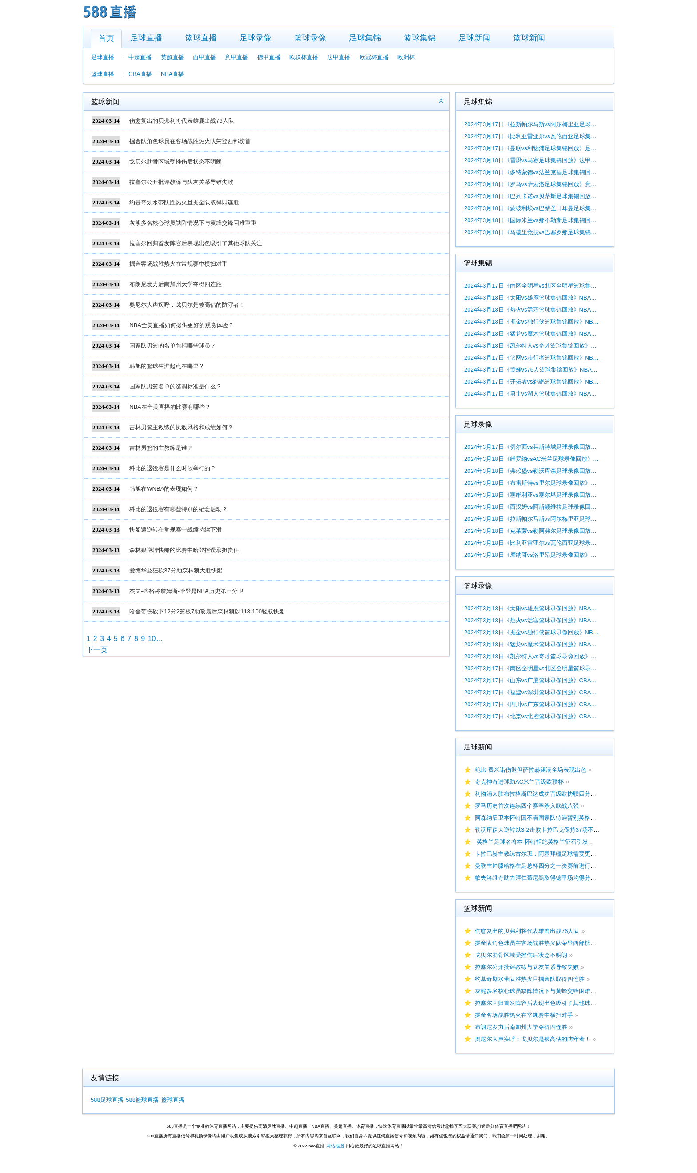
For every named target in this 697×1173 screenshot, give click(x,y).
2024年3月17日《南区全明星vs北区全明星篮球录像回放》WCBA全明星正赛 (531, 668)
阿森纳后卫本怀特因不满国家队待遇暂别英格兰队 (538, 817)
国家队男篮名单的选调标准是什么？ (175, 386)
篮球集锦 (420, 37)
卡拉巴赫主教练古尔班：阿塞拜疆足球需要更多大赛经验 (547, 853)
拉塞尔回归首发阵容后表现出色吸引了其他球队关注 (195, 243)
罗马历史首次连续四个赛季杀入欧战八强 (527, 805)
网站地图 (335, 1145)
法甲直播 (338, 57)
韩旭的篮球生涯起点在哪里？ (166, 366)
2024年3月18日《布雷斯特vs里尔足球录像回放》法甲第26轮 (531, 483)
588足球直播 (107, 1100)
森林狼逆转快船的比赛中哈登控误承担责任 (184, 550)
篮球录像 (310, 37)
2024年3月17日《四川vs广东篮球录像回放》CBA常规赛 (531, 704)
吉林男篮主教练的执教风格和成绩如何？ (181, 427)
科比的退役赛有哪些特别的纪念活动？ (178, 509)
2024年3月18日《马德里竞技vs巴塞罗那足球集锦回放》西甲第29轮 (531, 232)
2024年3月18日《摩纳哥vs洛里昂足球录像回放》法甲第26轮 (531, 555)
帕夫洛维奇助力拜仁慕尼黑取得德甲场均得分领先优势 (544, 877)
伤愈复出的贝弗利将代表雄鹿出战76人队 (181, 120)
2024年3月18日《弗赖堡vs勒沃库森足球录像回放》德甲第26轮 (531, 471)
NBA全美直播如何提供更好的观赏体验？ (181, 325)
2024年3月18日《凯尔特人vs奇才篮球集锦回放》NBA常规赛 (531, 345)
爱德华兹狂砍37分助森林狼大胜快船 (175, 570)
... (159, 638)
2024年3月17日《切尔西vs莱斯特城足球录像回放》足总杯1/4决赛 (531, 447)
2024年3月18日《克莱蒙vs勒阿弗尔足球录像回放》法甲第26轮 (531, 531)
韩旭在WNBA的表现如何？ (164, 488)
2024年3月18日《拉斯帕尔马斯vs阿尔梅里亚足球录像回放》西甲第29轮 (531, 519)
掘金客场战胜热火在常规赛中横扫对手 (178, 263)
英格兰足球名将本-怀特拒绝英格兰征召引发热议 (537, 841)
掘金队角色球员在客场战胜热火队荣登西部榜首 (190, 141)
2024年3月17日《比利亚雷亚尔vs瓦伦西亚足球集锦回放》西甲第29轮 (531, 136)
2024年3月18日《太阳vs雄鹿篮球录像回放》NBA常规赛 (531, 608)
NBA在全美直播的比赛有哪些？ (170, 407)
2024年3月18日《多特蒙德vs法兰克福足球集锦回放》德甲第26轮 (531, 172)
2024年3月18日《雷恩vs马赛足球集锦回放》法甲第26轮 (531, 160)
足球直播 (146, 37)
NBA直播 (172, 74)
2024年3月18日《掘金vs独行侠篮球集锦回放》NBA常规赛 (531, 321)
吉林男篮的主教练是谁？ (161, 447)
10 (152, 638)
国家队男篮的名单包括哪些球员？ (172, 345)
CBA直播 (140, 74)
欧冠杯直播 (374, 57)
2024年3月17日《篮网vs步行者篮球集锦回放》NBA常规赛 (531, 357)
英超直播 (172, 57)
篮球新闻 (529, 37)
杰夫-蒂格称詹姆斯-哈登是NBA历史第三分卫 (186, 591)
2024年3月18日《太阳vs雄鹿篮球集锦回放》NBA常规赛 (531, 297)
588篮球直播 (142, 1100)
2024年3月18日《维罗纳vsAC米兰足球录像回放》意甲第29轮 (531, 459)
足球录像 (256, 37)
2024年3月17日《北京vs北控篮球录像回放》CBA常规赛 (531, 716)
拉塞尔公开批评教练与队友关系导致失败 (181, 182)
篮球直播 (201, 37)
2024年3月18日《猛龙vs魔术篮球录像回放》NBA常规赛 (531, 644)
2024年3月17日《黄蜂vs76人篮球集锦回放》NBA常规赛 (531, 369)
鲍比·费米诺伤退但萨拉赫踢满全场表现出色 (530, 769)
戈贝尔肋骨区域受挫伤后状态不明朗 (175, 161)
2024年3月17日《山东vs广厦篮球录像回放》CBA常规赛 (531, 680)
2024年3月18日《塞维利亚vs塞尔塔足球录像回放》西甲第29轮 (531, 495)
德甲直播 (268, 57)
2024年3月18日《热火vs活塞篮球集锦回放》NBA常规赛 (531, 309)
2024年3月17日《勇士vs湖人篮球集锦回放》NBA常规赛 (531, 393)
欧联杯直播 (303, 57)
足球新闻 (474, 37)
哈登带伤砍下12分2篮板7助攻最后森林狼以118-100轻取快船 (207, 611)
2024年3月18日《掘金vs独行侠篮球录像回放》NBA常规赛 (531, 632)
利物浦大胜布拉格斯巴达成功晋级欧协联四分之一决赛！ (547, 793)
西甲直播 (204, 57)
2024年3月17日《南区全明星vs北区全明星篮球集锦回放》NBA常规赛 (531, 285)
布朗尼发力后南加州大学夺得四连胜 (175, 284)
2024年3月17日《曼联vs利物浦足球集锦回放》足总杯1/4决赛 (531, 148)
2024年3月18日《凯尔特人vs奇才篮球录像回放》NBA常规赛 (531, 656)
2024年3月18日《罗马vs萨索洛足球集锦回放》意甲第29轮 (531, 184)
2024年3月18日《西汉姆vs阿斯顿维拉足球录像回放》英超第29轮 (531, 507)
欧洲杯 (406, 57)
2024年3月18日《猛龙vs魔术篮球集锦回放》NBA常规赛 (531, 333)
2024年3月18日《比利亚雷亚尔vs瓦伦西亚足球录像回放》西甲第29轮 (531, 543)
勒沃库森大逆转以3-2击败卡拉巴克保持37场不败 (537, 829)
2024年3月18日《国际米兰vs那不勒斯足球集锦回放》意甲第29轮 (531, 220)
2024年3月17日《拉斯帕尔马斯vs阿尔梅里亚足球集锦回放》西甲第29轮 (531, 124)
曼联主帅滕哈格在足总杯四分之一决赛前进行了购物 (541, 865)
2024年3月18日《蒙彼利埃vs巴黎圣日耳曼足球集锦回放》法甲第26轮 (531, 208)
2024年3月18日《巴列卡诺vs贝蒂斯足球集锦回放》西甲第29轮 (531, 196)
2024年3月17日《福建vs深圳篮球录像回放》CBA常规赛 (531, 692)
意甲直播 (236, 57)
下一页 (97, 649)
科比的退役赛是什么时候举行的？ (172, 468)
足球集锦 (365, 37)
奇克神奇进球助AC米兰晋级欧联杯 (519, 781)
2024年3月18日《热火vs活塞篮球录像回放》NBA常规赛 (531, 620)
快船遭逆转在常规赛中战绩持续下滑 (175, 529)
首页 (106, 38)
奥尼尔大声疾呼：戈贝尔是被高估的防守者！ (187, 304)
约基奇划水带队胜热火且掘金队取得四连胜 (184, 202)
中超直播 (140, 57)
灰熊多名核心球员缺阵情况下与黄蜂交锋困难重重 (192, 223)
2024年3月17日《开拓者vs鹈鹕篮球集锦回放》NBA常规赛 (531, 381)
